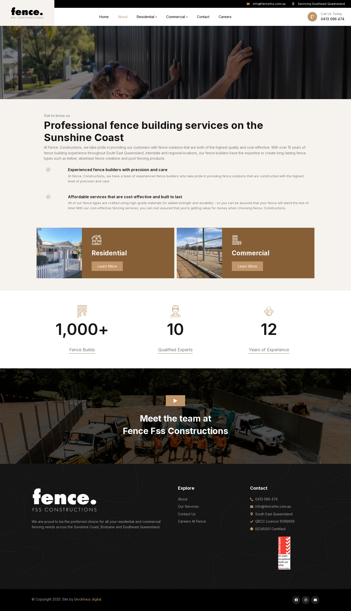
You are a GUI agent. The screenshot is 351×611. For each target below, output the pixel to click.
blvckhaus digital (87, 599)
